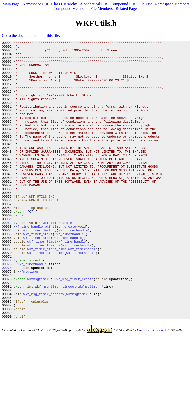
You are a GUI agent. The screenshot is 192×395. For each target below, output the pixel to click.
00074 (7, 313)
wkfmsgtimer (28, 318)
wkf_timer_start (38, 273)
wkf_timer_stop (37, 277)
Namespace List (35, 4)
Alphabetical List (94, 4)
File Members (101, 8)
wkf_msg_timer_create (74, 327)
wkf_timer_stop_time (45, 295)
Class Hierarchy (64, 4)
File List (145, 4)
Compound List (123, 4)
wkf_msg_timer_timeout (55, 336)
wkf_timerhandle (57, 259)
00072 (7, 304)
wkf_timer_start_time (46, 291)
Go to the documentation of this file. (31, 35)
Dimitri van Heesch (150, 385)
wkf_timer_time (40, 282)
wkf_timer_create (60, 264)
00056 (7, 232)
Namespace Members (172, 4)
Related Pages (127, 8)
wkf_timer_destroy (40, 268)
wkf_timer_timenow (43, 286)
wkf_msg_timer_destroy (44, 345)
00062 (7, 259)
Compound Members (71, 8)
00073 (7, 309)
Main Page (11, 4)
